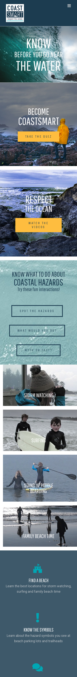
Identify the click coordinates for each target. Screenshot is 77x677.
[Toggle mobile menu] (69, 6)
